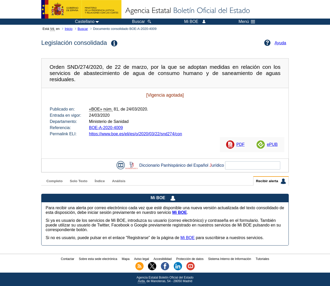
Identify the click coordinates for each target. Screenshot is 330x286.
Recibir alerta (271, 181)
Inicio (68, 29)
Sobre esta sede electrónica (98, 259)
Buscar (83, 29)
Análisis (118, 181)
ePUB (272, 144)
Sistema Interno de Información (229, 259)
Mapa (125, 259)
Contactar (67, 259)
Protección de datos (189, 259)
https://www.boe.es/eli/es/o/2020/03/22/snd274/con (135, 134)
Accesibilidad (163, 259)
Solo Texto (78, 181)
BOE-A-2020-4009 (106, 127)
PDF (240, 144)
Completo (54, 181)
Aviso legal (141, 259)
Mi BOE (187, 237)
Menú (246, 22)
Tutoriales (262, 259)
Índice (100, 181)
